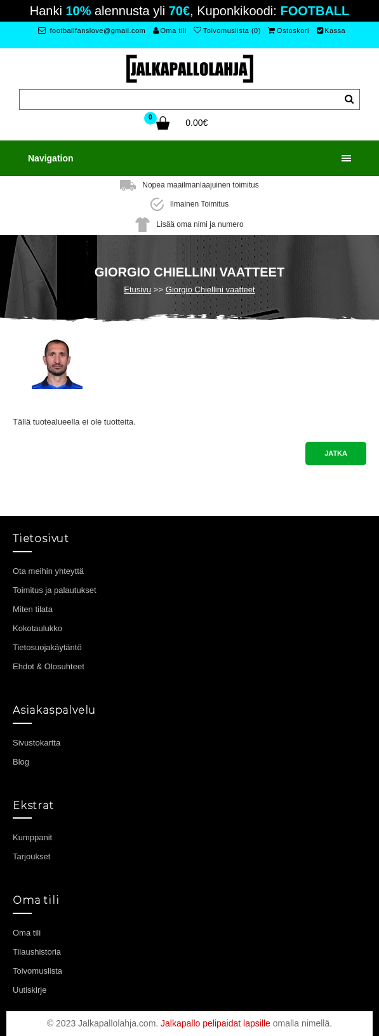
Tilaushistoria (37, 952)
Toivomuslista (37, 971)
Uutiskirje (29, 990)
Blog (21, 762)
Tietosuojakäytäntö (47, 647)
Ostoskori (288, 30)
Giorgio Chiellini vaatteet (210, 289)
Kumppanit (32, 837)
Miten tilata (33, 609)
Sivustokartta (36, 742)
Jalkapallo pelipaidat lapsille (215, 1023)
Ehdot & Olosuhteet (48, 666)
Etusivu (137, 289)
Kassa (331, 30)
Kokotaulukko (37, 628)
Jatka (335, 453)
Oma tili (170, 30)
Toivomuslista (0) (227, 30)
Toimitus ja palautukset (54, 590)
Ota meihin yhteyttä (48, 571)
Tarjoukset (31, 856)
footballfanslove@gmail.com (91, 30)
